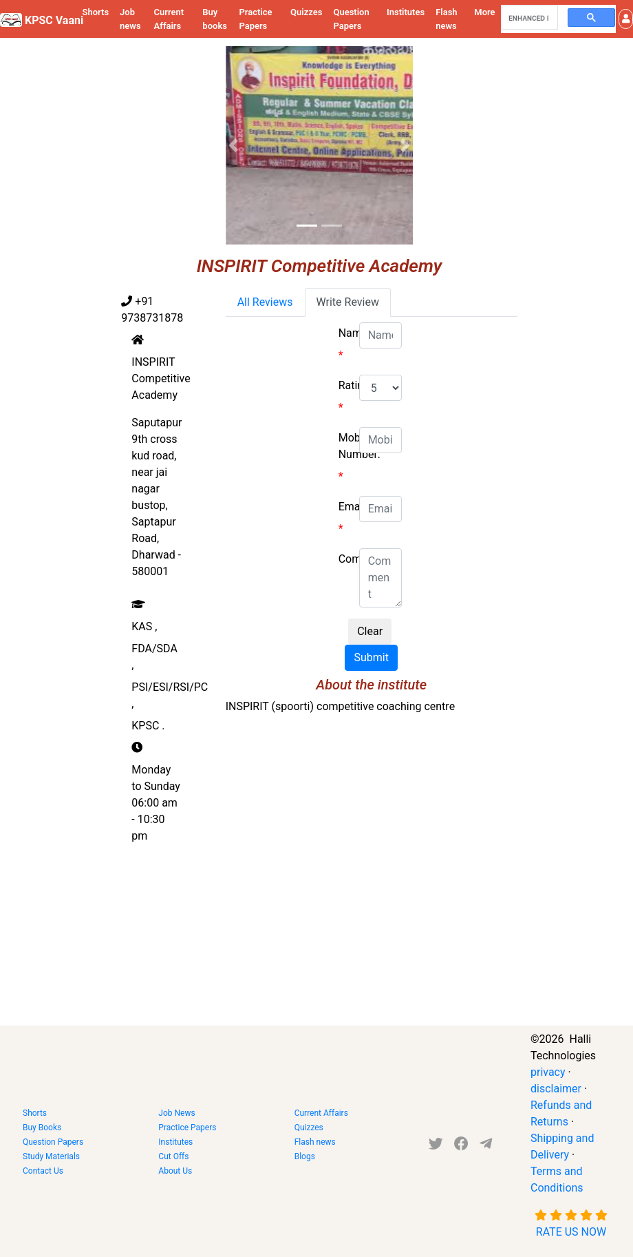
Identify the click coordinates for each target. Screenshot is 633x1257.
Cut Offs (173, 1156)
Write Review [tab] (347, 302)
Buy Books (42, 1127)
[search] (528, 18)
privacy (548, 1072)
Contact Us (43, 1171)
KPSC (147, 725)
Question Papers (351, 19)
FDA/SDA (154, 657)
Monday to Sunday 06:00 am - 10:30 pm (155, 802)
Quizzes (306, 12)
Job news (130, 19)
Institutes (406, 12)
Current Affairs (169, 19)
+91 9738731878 (152, 309)
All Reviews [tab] (265, 302)
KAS (144, 626)
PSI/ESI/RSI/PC (169, 695)
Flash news (446, 19)
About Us (175, 1171)
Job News (176, 1113)
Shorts (95, 12)
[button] (626, 19)
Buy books (214, 19)
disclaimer (555, 1088)
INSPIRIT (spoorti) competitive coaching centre (340, 706)
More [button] (484, 12)
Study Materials (51, 1156)
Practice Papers (255, 19)
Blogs (304, 1156)
